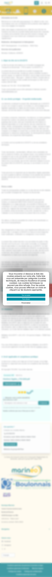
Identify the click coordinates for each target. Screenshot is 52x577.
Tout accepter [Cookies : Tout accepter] (26, 295)
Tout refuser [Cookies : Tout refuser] (26, 299)
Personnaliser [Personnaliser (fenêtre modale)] (26, 303)
